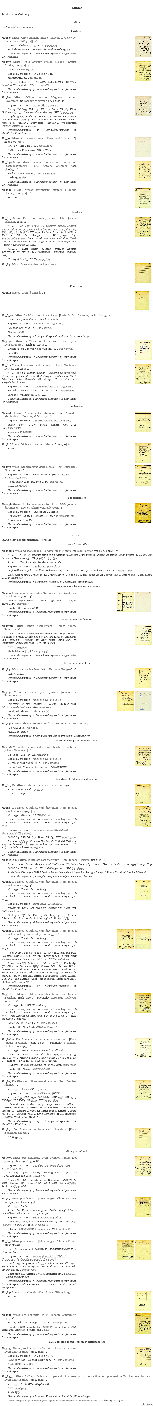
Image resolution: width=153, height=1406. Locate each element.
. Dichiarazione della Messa (32, 444)
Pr (18, 793)
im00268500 (14, 427)
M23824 (38, 789)
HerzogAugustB (40, 85)
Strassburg (69, 747)
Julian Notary (62, 550)
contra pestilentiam (34, 626)
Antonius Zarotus (66, 723)
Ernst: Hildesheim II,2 (20, 45)
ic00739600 (20, 647)
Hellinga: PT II (42, 704)
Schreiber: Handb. (58, 1263)
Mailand (49, 723)
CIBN (40, 348)
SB (49, 116)
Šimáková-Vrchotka (35, 112)
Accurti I (13, 1097)
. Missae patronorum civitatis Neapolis (45, 190)
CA (22, 704)
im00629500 (55, 481)
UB (15, 82)
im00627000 (14, 911)
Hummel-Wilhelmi (12, 1224)
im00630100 (49, 173)
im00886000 (68, 390)
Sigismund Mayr (32, 934)
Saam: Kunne (45, 1221)
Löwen (25, 507)
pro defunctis (26, 1157)
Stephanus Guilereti (63, 997)
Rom (59, 467)
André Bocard (63, 138)
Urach (60, 626)
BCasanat (20, 485)
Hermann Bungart (60, 669)
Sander (12, 424)
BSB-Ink (25, 762)
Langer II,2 (36, 1322)
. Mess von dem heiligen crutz (34, 264)
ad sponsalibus (28, 550)
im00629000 (50, 1023)
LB (67, 918)
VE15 (25, 1221)
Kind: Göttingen (49, 868)
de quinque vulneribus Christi (36, 747)
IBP (31, 109)
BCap (18, 1364)
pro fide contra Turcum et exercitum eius (44, 1348)
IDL (46, 516)
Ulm (62, 218)
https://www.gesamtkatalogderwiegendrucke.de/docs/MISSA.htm (68, 1400)
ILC (35, 516)
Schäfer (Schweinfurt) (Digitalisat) (36, 1259)
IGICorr (32, 424)
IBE (54, 1097)
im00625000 (78, 868)
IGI (33, 481)
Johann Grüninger (15, 750)
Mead (67, 908)
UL (3, 966)
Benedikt (7, 85)
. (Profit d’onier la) (27, 292)
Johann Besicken (79, 860)
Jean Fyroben (12, 1161)
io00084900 (45, 145)
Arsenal (71, 1183)
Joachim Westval (34, 100)
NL (23, 1273)
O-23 (9, 707)
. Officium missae (30, 97)
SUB (24, 119)
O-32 (73, 1221)
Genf (67, 593)
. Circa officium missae (30, 37)
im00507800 (46, 328)
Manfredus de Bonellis (18, 416)
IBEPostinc (27, 868)
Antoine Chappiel (55, 166)
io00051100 (45, 707)
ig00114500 (68, 516)
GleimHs (29, 844)
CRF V (23, 328)
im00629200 (69, 1065)
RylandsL (46, 1326)
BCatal (24, 841)
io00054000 (66, 112)
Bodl (133, 574)
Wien (41, 1292)
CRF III (59, 1172)
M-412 (34, 762)
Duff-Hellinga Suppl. (19, 570)
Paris (50, 138)
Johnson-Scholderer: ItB (26, 959)
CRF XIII (19, 956)
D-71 (34, 837)
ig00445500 (39, 1175)
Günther (52, 908)
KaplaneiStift (26, 1228)
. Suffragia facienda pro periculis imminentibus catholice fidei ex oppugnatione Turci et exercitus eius (84, 1376)
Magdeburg (58, 97)
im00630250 (20, 1388)
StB (68, 49)
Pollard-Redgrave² (46, 570)
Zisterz (46, 1329)
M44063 (30, 69)
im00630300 (52, 762)
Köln (44, 669)
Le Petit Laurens (78, 315)
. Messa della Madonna (34, 413)
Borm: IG (57, 109)
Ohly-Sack (19, 707)
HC (10, 704)
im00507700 (65, 348)
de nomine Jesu (25, 669)
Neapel (8, 193)
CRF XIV (43, 600)
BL (77, 574)
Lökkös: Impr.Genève (20, 600)
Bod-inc (97, 570)
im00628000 (62, 959)
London (48, 550)
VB (42, 109)
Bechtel (12, 348)
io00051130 (31, 727)
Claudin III (14, 1359)
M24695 (52, 558)
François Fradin (60, 1157)
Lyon (59, 365)
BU (44, 1179)
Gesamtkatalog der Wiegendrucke (23, 1400)
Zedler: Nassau (16, 173)
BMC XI (71, 570)
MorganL (41, 1027)
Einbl (11, 1221)
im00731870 (22, 603)
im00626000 (52, 1100)
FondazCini (25, 432)
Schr (19, 259)
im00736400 (60, 1322)
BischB (22, 177)
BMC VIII (62, 600)
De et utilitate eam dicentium (34, 785)
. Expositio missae (29, 218)
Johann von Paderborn (45, 507)
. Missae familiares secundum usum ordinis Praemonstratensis (40, 163)
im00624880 (125, 570)
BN (31, 1364)
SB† (19, 767)
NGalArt (71, 1273)
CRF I (22, 145)
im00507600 (43, 259)
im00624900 (51, 45)
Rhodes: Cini (59, 424)
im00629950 (41, 1224)
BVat (4, 844)
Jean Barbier (85, 550)
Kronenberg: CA (17, 516)
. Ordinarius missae (28, 138)
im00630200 (67, 1359)
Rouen (65, 341)
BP (13, 1110)
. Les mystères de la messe (32, 365)
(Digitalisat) (45, 105)
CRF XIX (15, 1175)
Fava (10, 197)
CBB (10, 1065)
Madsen (12, 77)
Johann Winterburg (58, 1292)
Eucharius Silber (14, 1132)
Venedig (71, 413)
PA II (11, 1137)
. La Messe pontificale (32, 315)
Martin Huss (20, 1351)
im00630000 (29, 1269)
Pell (10, 145)
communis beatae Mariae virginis (36, 593)
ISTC (41, 45)
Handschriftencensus (14, 238)
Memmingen (47, 1198)
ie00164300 (36, 77)
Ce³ (19, 109)
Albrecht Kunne (66, 1198)
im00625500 (69, 837)
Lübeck (55, 37)
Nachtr (12, 908)
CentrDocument (41, 1069)
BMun (20, 332)
